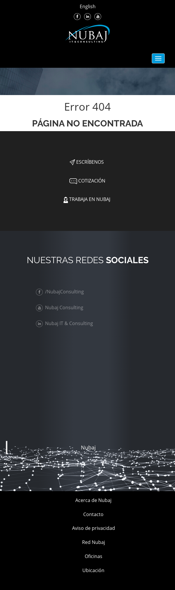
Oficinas (93, 556)
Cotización (86, 180)
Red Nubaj (93, 542)
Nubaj (88, 447)
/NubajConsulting (61, 291)
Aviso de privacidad (93, 528)
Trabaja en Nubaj (87, 199)
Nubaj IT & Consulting (65, 323)
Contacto (93, 514)
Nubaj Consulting (60, 307)
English (88, 6)
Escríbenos (87, 162)
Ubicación (93, 570)
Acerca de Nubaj (93, 500)
